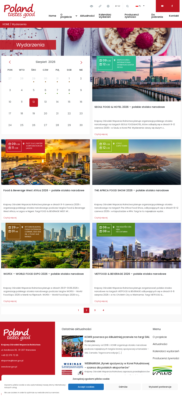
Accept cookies (86, 386)
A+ (116, 6)
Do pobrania (157, 16)
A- (119, 6)
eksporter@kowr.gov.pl (12, 360)
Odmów (123, 386)
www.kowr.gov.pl (9, 366)
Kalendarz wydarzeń (105, 16)
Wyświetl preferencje (160, 386)
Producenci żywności (132, 16)
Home (52, 15)
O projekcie (66, 16)
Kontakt (174, 15)
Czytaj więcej (100, 134)
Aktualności (87, 15)
